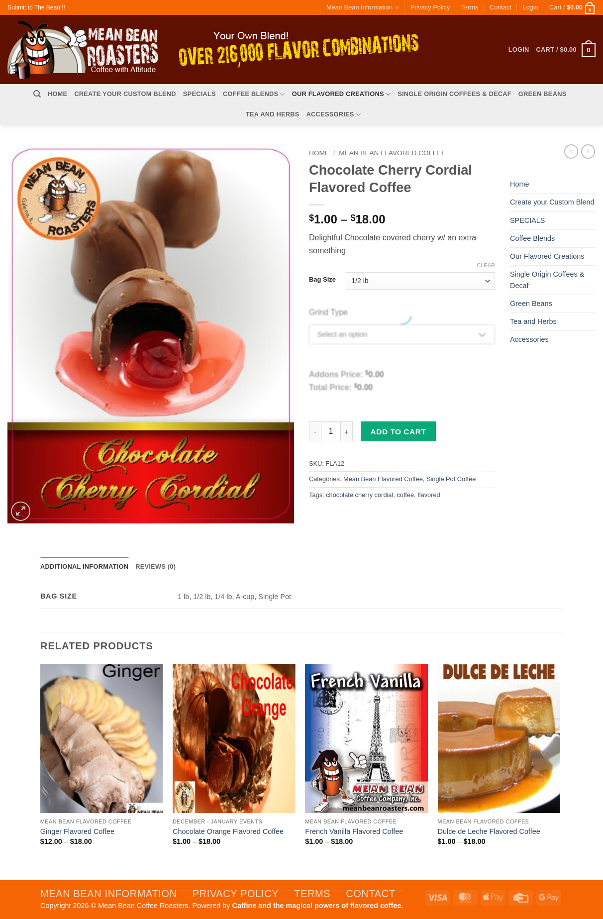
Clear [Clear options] (486, 265)
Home (57, 94)
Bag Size (322, 279)
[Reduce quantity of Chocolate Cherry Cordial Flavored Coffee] (315, 431)
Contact (500, 7)
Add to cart (398, 431)
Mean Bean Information (362, 7)
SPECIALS (199, 94)
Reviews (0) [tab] (155, 566)
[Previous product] (588, 151)
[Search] (37, 94)
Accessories (333, 114)
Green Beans (542, 94)
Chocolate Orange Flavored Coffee (228, 831)
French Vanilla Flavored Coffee (354, 831)
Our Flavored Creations (341, 94)
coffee (405, 495)
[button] (530, 7)
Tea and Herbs (273, 114)
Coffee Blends (254, 94)
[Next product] (571, 151)
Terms (470, 7)
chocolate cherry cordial (359, 495)
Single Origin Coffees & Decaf (454, 94)
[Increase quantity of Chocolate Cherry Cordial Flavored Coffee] (347, 431)
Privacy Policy (430, 7)
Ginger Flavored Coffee (77, 831)
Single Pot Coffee (451, 479)
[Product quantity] (331, 431)
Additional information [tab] (84, 566)
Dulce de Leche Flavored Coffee (489, 831)
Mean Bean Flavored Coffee (392, 153)
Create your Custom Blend (125, 94)
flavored (428, 495)
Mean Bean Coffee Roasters (143, 906)
